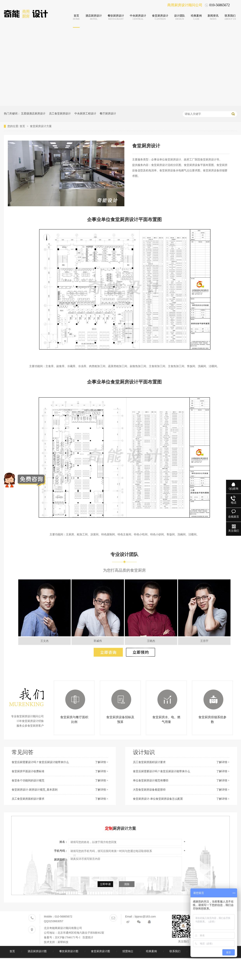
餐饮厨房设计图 (69, 951)
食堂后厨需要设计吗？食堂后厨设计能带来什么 (40, 762)
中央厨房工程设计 (85, 113)
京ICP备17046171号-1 (67, 937)
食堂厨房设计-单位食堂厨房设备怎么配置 (158, 798)
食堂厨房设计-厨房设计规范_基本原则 (35, 789)
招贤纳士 (128, 951)
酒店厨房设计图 (37, 951)
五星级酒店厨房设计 (33, 113)
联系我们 (175, 951)
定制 (109, 828)
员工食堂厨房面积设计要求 (28, 798)
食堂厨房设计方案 (41, 126)
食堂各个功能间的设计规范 (28, 780)
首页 (23, 126)
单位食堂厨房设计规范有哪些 (150, 780)
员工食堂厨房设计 (60, 113)
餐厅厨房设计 (108, 113)
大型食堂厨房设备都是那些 (149, 789)
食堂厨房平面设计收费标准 (28, 771)
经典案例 (152, 951)
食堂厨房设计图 (101, 951)
